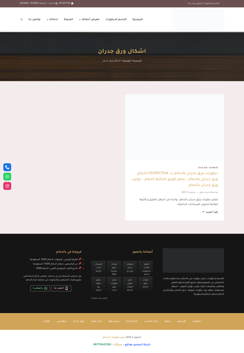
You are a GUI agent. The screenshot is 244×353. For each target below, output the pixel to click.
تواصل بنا (34, 19)
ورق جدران (202, 168)
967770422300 (102, 344)
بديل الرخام (132, 321)
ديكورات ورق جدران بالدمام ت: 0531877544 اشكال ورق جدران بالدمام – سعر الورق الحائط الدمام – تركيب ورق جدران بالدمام (175, 179)
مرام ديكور (204, 192)
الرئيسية (138, 19)
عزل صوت (96, 321)
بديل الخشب (151, 321)
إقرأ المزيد (210, 212)
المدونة (68, 19)
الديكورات (213, 168)
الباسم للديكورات (116, 19)
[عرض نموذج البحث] (21, 19)
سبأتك (117, 344)
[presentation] (174, 127)
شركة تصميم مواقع (138, 344)
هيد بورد (181, 321)
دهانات (46, 321)
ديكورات (197, 321)
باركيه (168, 321)
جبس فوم (113, 321)
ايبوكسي (61, 321)
